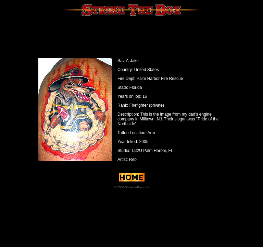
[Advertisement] (131, 36)
